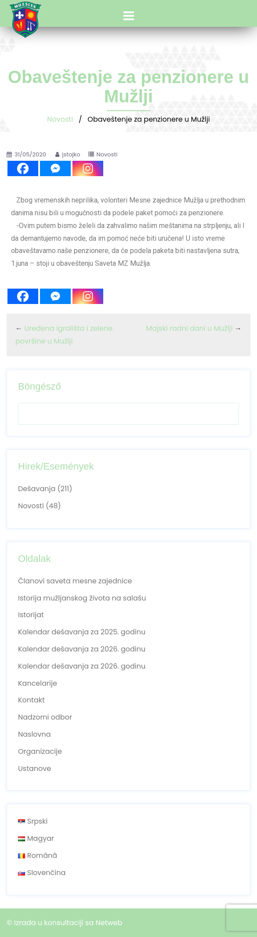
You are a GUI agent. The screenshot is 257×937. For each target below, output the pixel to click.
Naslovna (34, 734)
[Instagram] (87, 168)
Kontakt (31, 700)
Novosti (60, 119)
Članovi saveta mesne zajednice (75, 581)
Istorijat (31, 615)
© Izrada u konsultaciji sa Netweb (64, 923)
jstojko (71, 154)
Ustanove (34, 768)
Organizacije (40, 751)
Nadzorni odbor (45, 717)
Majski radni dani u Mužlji (189, 328)
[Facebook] (22, 168)
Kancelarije (37, 683)
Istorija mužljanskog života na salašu (82, 598)
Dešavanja (36, 489)
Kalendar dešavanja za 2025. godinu (81, 632)
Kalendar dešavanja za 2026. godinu (81, 649)
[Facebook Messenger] (55, 168)
